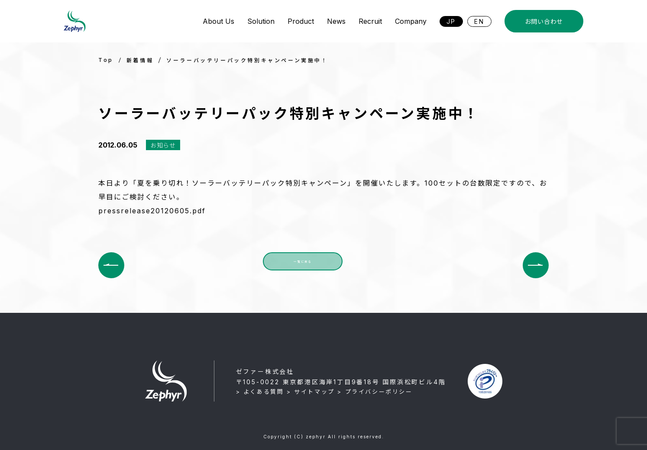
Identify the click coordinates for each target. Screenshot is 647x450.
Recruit (370, 21)
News (336, 21)
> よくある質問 (260, 391)
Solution (261, 21)
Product (301, 21)
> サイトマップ (311, 391)
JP (451, 21)
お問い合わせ (544, 21)
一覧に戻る (303, 264)
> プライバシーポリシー (374, 391)
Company (411, 21)
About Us (218, 21)
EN (479, 21)
